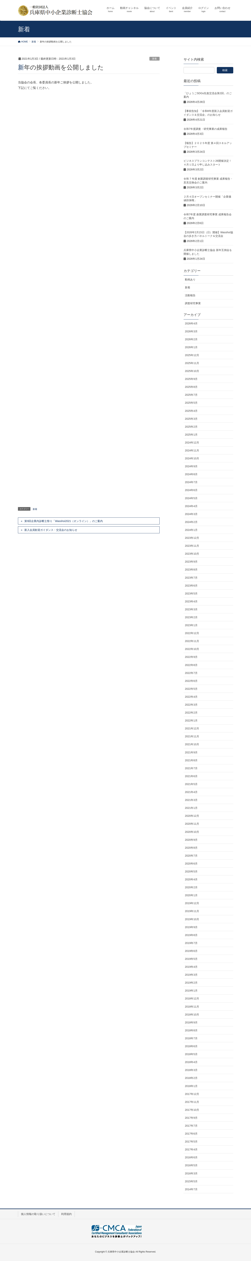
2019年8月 (191, 935)
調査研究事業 (193, 303)
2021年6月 (191, 776)
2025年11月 (192, 363)
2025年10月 (192, 371)
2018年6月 (191, 1046)
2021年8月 (191, 760)
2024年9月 (191, 466)
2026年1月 (191, 347)
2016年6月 (191, 1157)
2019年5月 (191, 958)
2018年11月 (192, 1006)
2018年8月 (191, 1030)
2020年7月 (191, 855)
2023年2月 (191, 617)
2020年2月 (191, 887)
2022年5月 (191, 688)
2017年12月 (192, 1093)
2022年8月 (191, 665)
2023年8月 (191, 569)
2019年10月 (192, 919)
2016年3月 (191, 1173)
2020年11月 (192, 823)
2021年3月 (191, 799)
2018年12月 (192, 998)
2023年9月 (191, 561)
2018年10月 (192, 1014)
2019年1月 (191, 990)
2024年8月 (191, 474)
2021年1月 (191, 807)
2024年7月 (191, 482)
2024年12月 (192, 442)
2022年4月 (191, 696)
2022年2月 (191, 712)
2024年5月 (191, 498)
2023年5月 (191, 593)
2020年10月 (192, 831)
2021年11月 (192, 736)
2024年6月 (191, 490)
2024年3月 (191, 514)
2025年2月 (191, 426)
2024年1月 (191, 529)
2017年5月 (191, 1141)
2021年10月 (192, 744)
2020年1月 (191, 895)
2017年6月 (191, 1133)
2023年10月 (192, 553)
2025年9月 (191, 378)
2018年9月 (191, 1022)
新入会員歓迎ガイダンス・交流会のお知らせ (50, 529)
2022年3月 (191, 704)
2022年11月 (192, 641)
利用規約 (66, 1214)
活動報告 (190, 295)
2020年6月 (191, 863)
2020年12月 (192, 815)
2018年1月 (191, 1086)
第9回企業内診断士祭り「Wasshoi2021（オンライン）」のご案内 (63, 521)
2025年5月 (191, 402)
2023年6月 (191, 585)
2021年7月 (191, 768)
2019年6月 (191, 950)
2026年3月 (191, 331)
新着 (154, 58)
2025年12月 (192, 355)
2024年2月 (191, 521)
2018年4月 (191, 1062)
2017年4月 (191, 1149)
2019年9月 (191, 927)
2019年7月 (191, 943)
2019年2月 (191, 982)
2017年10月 (192, 1109)
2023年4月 (191, 601)
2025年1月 (191, 434)
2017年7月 (191, 1125)
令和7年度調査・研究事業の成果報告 (205, 128)
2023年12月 (192, 537)
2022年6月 (191, 680)
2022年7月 (191, 672)
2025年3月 (191, 418)
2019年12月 (192, 903)
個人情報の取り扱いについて (38, 1214)
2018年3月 (191, 1070)
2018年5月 (191, 1054)
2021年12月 (192, 728)
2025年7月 (191, 394)
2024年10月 (192, 458)
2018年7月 (191, 1038)
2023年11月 (192, 545)
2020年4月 (191, 879)
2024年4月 (191, 506)
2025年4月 (191, 410)
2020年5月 (191, 871)
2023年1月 (191, 625)
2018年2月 (191, 1077)
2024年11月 (192, 450)
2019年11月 (192, 911)
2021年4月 (191, 792)
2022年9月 (191, 656)
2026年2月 (191, 339)
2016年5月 (191, 1165)
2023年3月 (191, 609)
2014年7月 (191, 1189)
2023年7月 (191, 577)
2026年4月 (191, 323)
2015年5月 (191, 1181)
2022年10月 (192, 649)
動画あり (190, 279)
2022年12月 (192, 633)
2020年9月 (191, 839)
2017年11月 (192, 1101)
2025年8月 (191, 386)
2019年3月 (191, 974)
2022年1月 (191, 720)
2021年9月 (191, 752)
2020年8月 (191, 847)
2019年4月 (191, 966)
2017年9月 (191, 1117)
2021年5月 (191, 784)
